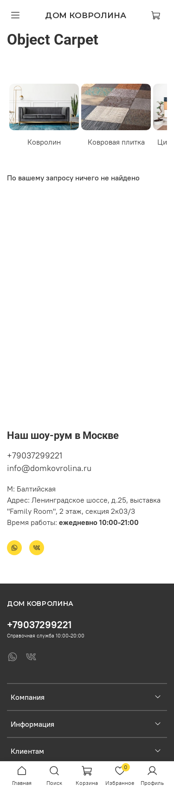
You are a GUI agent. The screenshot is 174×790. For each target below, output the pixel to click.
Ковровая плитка (116, 141)
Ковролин (44, 141)
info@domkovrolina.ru (49, 468)
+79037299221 (34, 455)
